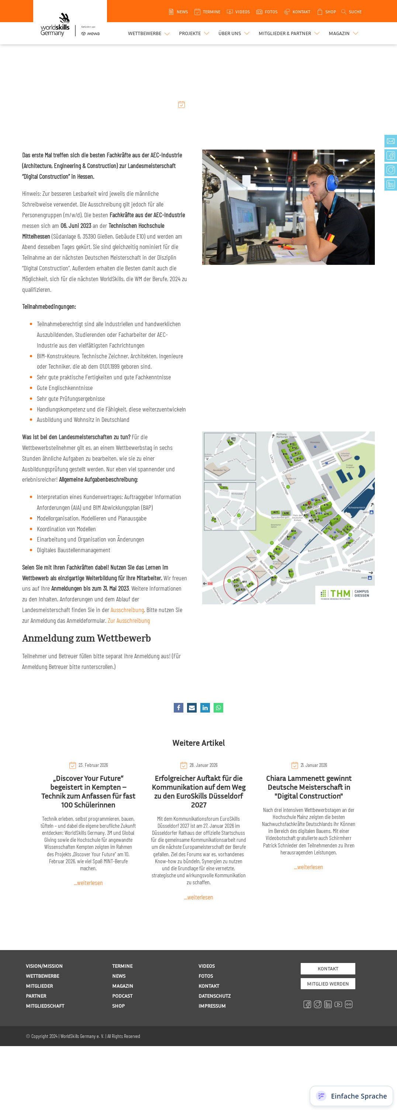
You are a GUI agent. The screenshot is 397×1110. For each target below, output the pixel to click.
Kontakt (328, 968)
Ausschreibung (127, 609)
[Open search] (351, 12)
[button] (195, 33)
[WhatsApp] (218, 708)
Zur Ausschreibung (129, 620)
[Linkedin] (205, 708)
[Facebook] (178, 708)
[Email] (192, 708)
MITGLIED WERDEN (328, 983)
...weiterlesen (88, 882)
